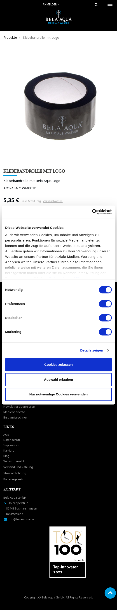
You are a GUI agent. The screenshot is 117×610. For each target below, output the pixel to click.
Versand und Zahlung (18, 467)
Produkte (10, 37)
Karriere (8, 450)
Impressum (11, 445)
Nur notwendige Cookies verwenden (58, 394)
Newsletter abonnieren (19, 406)
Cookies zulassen (58, 364)
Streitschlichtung (14, 473)
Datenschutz (12, 440)
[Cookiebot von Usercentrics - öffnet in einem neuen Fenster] (92, 212)
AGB (6, 435)
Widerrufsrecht (13, 461)
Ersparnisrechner (15, 417)
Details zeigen (91, 350)
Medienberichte (14, 412)
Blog (6, 456)
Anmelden (51, 4)
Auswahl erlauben (58, 379)
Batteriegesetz (13, 479)
